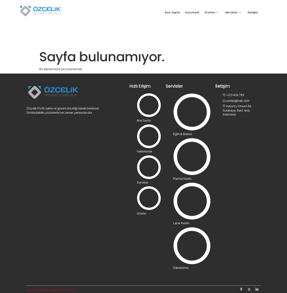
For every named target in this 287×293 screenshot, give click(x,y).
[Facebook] (241, 289)
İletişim (253, 12)
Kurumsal (192, 12)
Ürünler (212, 12)
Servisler (233, 12)
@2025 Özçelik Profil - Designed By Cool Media (50, 289)
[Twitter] (249, 289)
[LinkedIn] (257, 289)
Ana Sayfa (172, 12)
